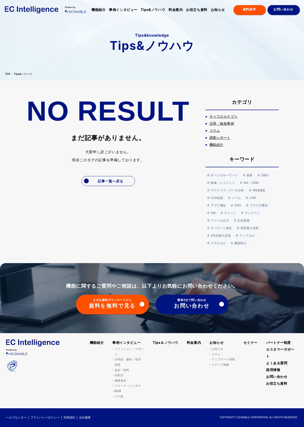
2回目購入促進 (220, 235)
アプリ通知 (218, 205)
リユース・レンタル (128, 385)
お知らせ (218, 10)
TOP (7, 74)
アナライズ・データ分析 (227, 190)
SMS (237, 205)
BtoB (118, 391)
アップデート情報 (223, 359)
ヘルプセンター (16, 417)
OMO (264, 175)
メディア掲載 (220, 364)
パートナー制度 (278, 342)
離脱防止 (240, 243)
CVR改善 (216, 198)
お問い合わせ (276, 376)
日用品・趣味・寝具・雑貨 (129, 361)
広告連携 (243, 220)
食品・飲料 (122, 370)
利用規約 (69, 417)
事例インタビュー (123, 10)
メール (236, 198)
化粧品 (119, 375)
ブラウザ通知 (258, 205)
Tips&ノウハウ (153, 10)
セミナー (250, 342)
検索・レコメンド (222, 183)
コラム (216, 354)
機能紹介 (98, 10)
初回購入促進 (249, 228)
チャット (229, 213)
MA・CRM (250, 183)
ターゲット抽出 (221, 228)
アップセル (246, 235)
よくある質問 (276, 363)
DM (213, 213)
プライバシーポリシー (45, 417)
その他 (119, 396)
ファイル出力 (219, 220)
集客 (249, 175)
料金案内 (176, 10)
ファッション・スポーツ (129, 351)
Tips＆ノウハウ (165, 342)
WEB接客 (259, 190)
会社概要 (85, 417)
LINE (252, 198)
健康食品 (120, 380)
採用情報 (273, 370)
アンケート (252, 213)
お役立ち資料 (196, 10)
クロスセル (218, 243)
